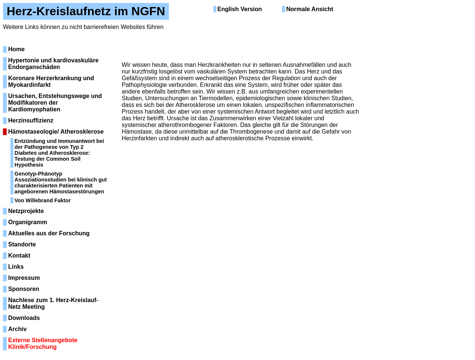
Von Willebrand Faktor (42, 200)
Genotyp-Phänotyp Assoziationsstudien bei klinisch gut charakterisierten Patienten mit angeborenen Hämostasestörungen (60, 182)
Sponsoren (23, 289)
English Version (239, 9)
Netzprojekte (26, 211)
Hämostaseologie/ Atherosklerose (56, 131)
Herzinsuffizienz (30, 120)
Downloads (24, 318)
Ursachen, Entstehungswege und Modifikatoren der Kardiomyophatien (55, 102)
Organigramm (27, 222)
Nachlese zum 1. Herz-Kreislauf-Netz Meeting (53, 303)
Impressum (24, 278)
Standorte (22, 244)
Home (16, 49)
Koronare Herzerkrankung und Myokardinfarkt (51, 81)
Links (16, 267)
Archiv (17, 329)
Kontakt (19, 255)
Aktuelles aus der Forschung (49, 233)
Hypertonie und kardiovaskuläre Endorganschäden (53, 63)
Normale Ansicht (309, 9)
